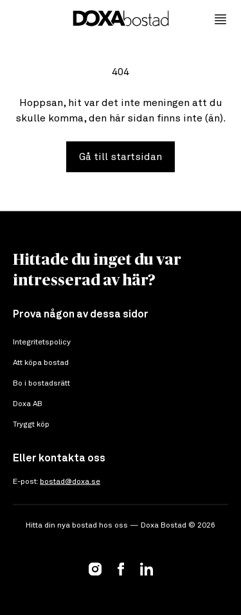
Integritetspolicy (42, 342)
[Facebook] (121, 568)
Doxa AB (27, 404)
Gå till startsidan (120, 157)
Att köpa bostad (41, 363)
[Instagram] (95, 568)
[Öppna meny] (220, 19)
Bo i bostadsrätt (41, 384)
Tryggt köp (31, 425)
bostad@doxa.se (70, 482)
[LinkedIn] (146, 568)
